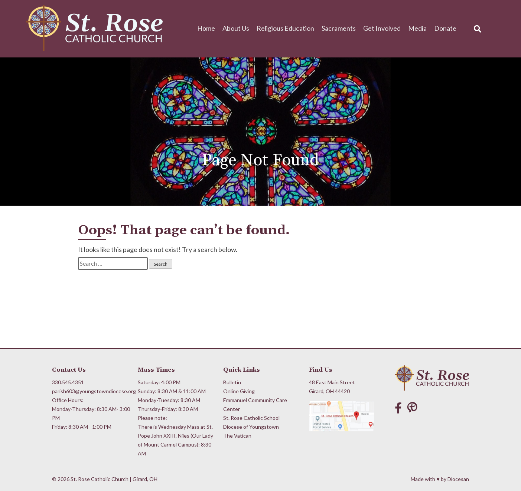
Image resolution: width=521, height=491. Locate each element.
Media (417, 28)
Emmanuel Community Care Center (255, 404)
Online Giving (239, 391)
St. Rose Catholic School (251, 418)
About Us (235, 28)
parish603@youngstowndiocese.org (91, 391)
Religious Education (285, 28)
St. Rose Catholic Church (99, 479)
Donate (445, 28)
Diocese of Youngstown (251, 427)
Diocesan (458, 479)
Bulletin (232, 382)
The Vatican (237, 435)
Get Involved (382, 28)
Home (206, 28)
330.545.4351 (68, 382)
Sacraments (339, 28)
